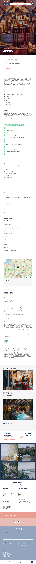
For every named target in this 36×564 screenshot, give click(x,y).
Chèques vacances (6, 556)
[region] (18, 380)
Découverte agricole (7, 492)
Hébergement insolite (22, 495)
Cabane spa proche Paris (8, 503)
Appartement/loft (21, 489)
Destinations (21, 484)
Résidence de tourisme (22, 498)
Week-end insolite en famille (8, 505)
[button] (5, 260)
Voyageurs (25, 4)
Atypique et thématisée (7, 489)
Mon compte (5, 552)
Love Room (5, 509)
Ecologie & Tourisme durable (8, 493)
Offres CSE (20, 546)
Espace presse (6, 548)
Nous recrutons (6, 546)
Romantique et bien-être (8, 495)
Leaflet (22, 277)
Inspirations (14, 484)
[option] (18, 380)
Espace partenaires (22, 544)
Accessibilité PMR (21, 503)
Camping (20, 494)
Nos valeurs (5, 545)
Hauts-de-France (9, 56)
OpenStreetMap (27, 277)
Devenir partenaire (21, 543)
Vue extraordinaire (6, 496)
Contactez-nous (6, 555)
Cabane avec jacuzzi (7, 502)
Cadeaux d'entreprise (22, 545)
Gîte (19, 493)
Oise (14, 56)
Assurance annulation (7, 554)
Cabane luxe (5, 508)
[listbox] (18, 380)
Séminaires (20, 547)
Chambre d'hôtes (21, 492)
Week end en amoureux (7, 507)
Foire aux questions (6, 553)
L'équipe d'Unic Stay (7, 544)
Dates (20, 4)
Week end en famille (7, 506)
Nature (4, 494)
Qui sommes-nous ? (7, 543)
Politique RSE (5, 547)
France (5, 56)
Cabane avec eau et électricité (24, 502)
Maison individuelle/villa (22, 496)
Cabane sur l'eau (21, 499)
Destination (16, 4)
